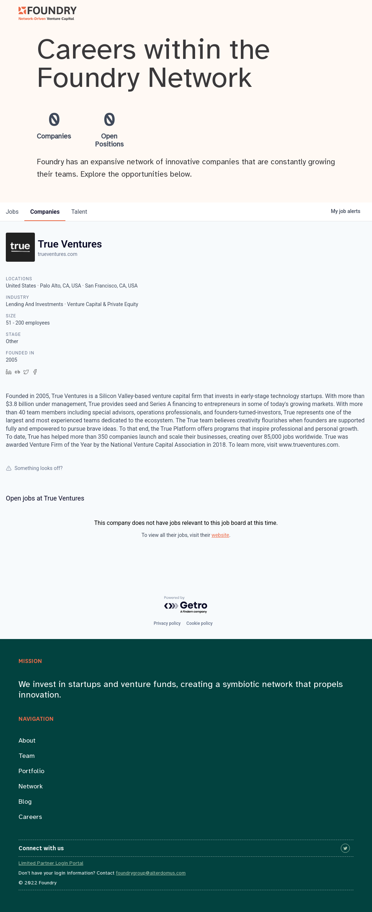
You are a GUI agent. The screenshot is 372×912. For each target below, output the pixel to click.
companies (45, 211)
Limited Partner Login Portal (51, 863)
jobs (12, 211)
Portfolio (31, 771)
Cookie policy (199, 623)
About (27, 741)
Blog (25, 802)
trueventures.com (57, 254)
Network (31, 786)
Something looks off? (34, 468)
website (220, 535)
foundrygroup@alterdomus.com (151, 873)
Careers (30, 817)
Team (27, 756)
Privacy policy (167, 623)
